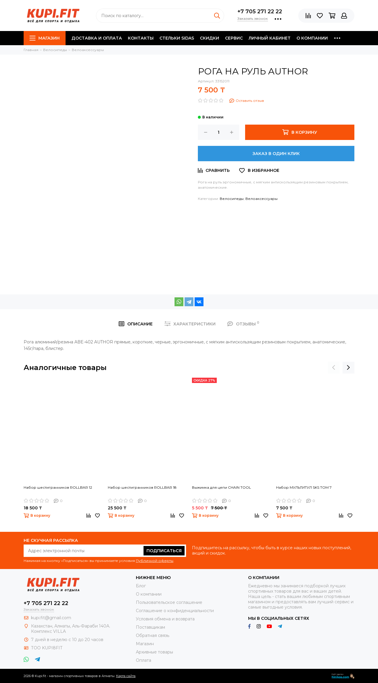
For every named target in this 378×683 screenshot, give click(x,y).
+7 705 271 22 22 (259, 11)
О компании (312, 38)
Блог (141, 586)
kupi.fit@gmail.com (51, 617)
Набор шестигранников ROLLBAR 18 (142, 487)
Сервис (234, 38)
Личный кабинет (270, 38)
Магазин (45, 38)
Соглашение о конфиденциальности (175, 610)
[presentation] (334, 368)
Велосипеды (232, 198)
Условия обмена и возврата (165, 619)
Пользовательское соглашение (169, 602)
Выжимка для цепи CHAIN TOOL (221, 487)
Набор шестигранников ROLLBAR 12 (58, 487)
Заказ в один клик (276, 153)
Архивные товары (154, 652)
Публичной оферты (154, 560)
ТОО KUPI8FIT (47, 648)
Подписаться (164, 550)
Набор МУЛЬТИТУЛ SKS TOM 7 (304, 487)
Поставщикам (150, 627)
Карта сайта (126, 676)
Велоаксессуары (261, 198)
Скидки (209, 38)
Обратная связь (152, 635)
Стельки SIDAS (176, 38)
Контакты (141, 38)
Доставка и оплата (96, 38)
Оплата (143, 660)
